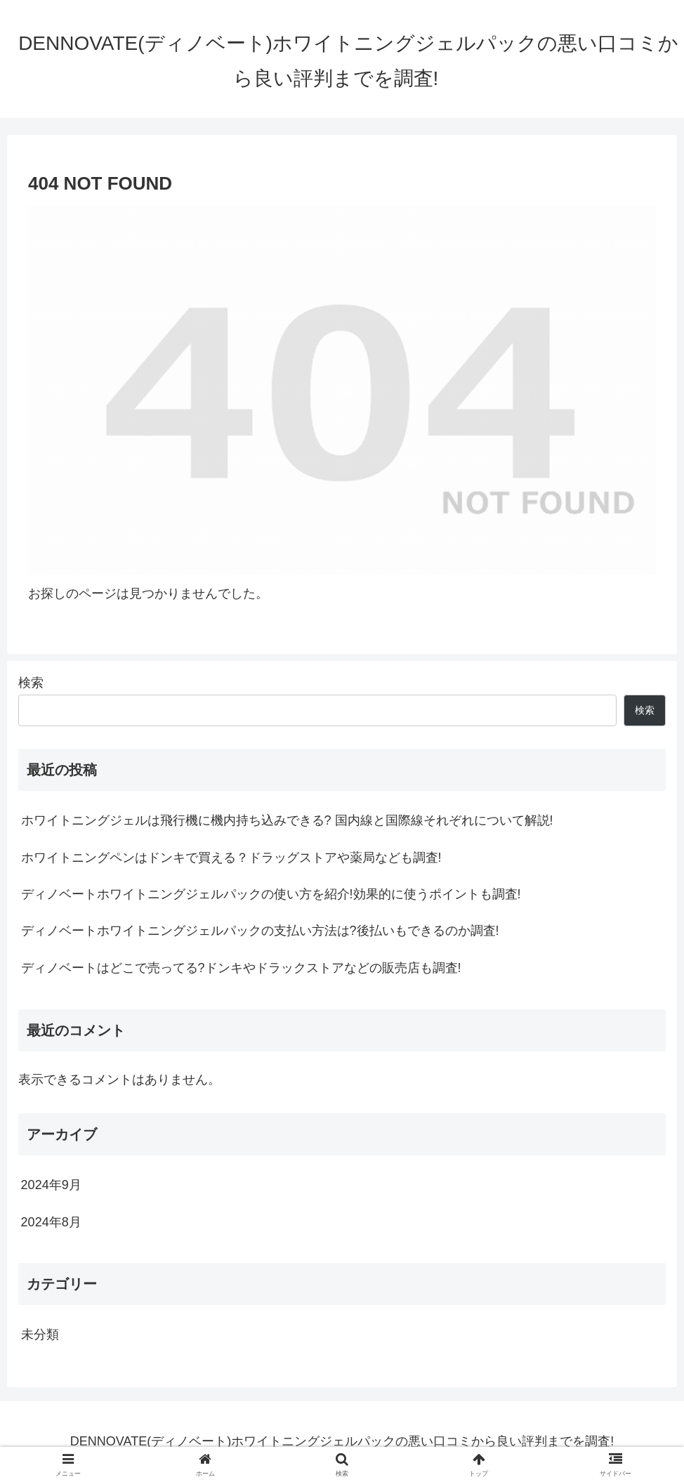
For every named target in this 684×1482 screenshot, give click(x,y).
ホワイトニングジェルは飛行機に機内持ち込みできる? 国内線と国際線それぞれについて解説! (287, 820)
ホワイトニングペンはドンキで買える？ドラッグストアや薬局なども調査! (231, 858)
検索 (31, 683)
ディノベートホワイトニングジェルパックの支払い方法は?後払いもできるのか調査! (260, 931)
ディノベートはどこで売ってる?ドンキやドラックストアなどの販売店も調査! (241, 968)
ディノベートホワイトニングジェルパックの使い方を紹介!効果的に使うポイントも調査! (271, 894)
